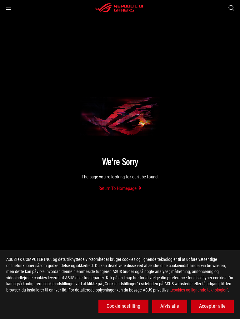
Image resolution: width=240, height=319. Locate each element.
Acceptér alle (212, 306)
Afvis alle (169, 306)
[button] (8, 8)
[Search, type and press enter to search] (231, 8)
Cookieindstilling (123, 306)
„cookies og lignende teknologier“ (199, 289)
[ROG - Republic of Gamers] (120, 7)
